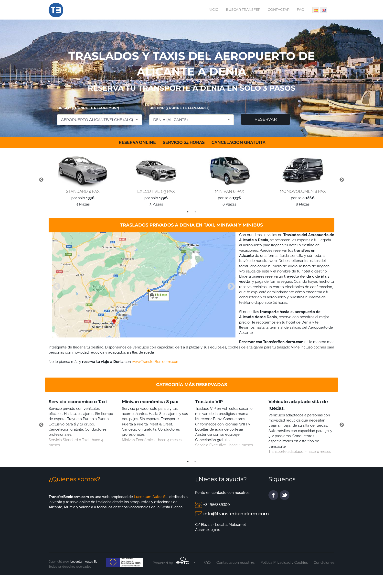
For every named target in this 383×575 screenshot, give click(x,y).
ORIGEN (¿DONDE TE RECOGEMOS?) (88, 108)
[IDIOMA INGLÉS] (323, 10)
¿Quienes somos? (74, 479)
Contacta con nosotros (235, 562)
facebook (273, 495)
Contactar (278, 9)
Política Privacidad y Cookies (284, 562)
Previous (41, 179)
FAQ (300, 9)
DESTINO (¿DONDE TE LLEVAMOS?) (179, 108)
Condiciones (324, 562)
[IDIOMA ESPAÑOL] (315, 10)
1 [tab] (187, 211)
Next (341, 179)
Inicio (213, 9)
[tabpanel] (81, 180)
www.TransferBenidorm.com (156, 361)
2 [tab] (195, 211)
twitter (284, 495)
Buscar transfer (243, 9)
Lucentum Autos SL (150, 497)
